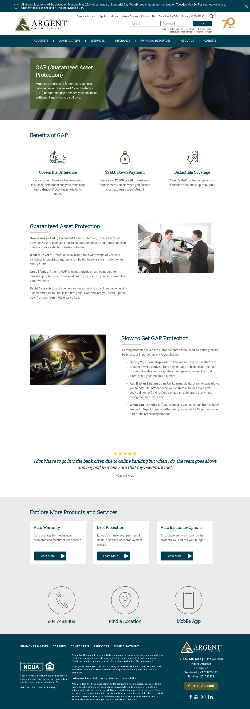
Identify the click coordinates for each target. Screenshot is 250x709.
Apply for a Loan (108, 16)
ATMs (58, 7)
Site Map (113, 678)
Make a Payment (129, 16)
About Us (184, 40)
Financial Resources (153, 40)
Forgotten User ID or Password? (198, 29)
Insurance (120, 40)
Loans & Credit (66, 40)
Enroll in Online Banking (172, 29)
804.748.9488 (192, 659)
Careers (207, 40)
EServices (101, 646)
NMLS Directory (47, 687)
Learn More (47, 556)
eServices (95, 40)
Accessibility (129, 678)
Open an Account (86, 16)
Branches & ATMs (167, 16)
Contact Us (148, 16)
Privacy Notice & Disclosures (89, 678)
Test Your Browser (178, 32)
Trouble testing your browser (199, 32)
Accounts (41, 40)
